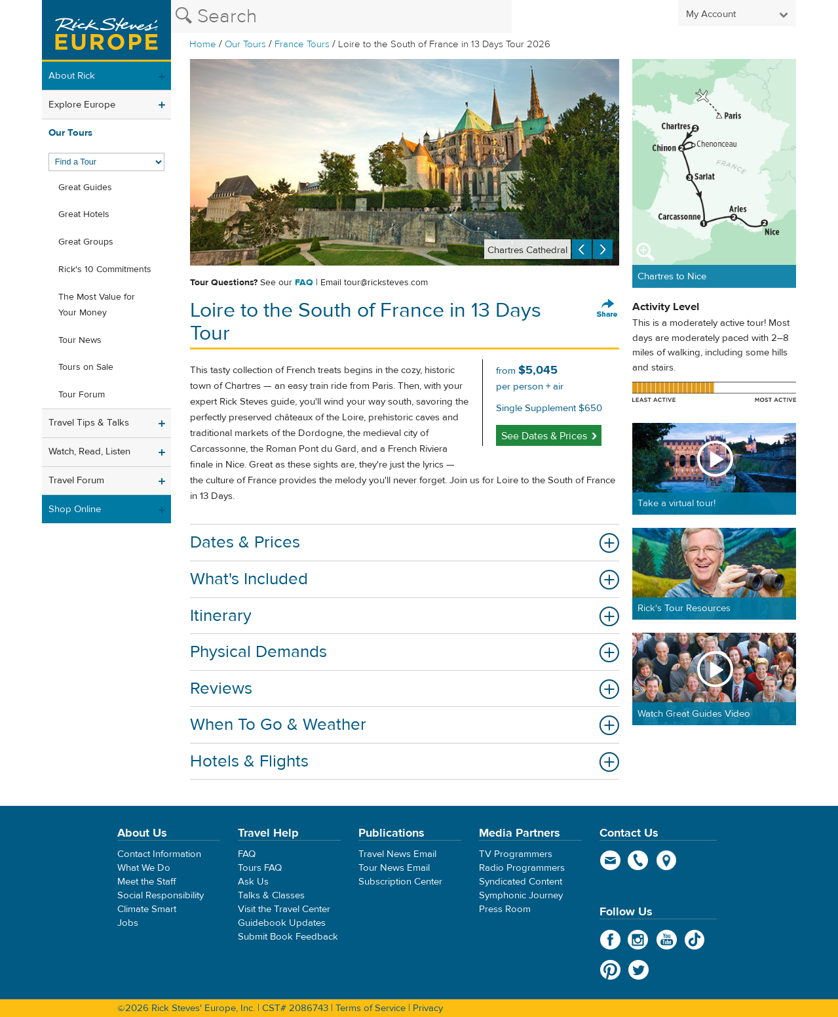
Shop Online (74, 509)
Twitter (638, 969)
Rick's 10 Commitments (104, 269)
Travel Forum (76, 480)
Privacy (428, 1008)
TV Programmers (515, 854)
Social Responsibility (160, 895)
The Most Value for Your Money (96, 305)
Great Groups (85, 242)
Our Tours (245, 44)
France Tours (302, 44)
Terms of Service (370, 1008)
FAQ (304, 283)
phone (638, 860)
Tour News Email (394, 868)
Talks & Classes (271, 895)
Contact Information (159, 854)
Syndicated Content (520, 881)
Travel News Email (397, 854)
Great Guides (85, 187)
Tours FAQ (260, 868)
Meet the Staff (146, 881)
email (610, 860)
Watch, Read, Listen (89, 451)
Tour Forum (81, 395)
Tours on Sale (85, 367)
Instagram (638, 939)
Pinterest (610, 969)
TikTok (695, 939)
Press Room (505, 909)
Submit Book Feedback (288, 936)
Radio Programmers (522, 868)
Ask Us (253, 881)
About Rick (71, 76)
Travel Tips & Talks (88, 422)
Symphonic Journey (521, 895)
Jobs (127, 923)
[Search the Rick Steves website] (341, 16)
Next (603, 249)
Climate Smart (146, 909)
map (666, 860)
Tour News (80, 340)
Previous (582, 249)
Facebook (610, 939)
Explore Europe (81, 104)
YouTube (666, 939)
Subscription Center (400, 881)
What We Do (143, 868)
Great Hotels (83, 214)
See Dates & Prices (544, 436)
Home (202, 44)
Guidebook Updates (282, 923)
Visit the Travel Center (284, 909)
